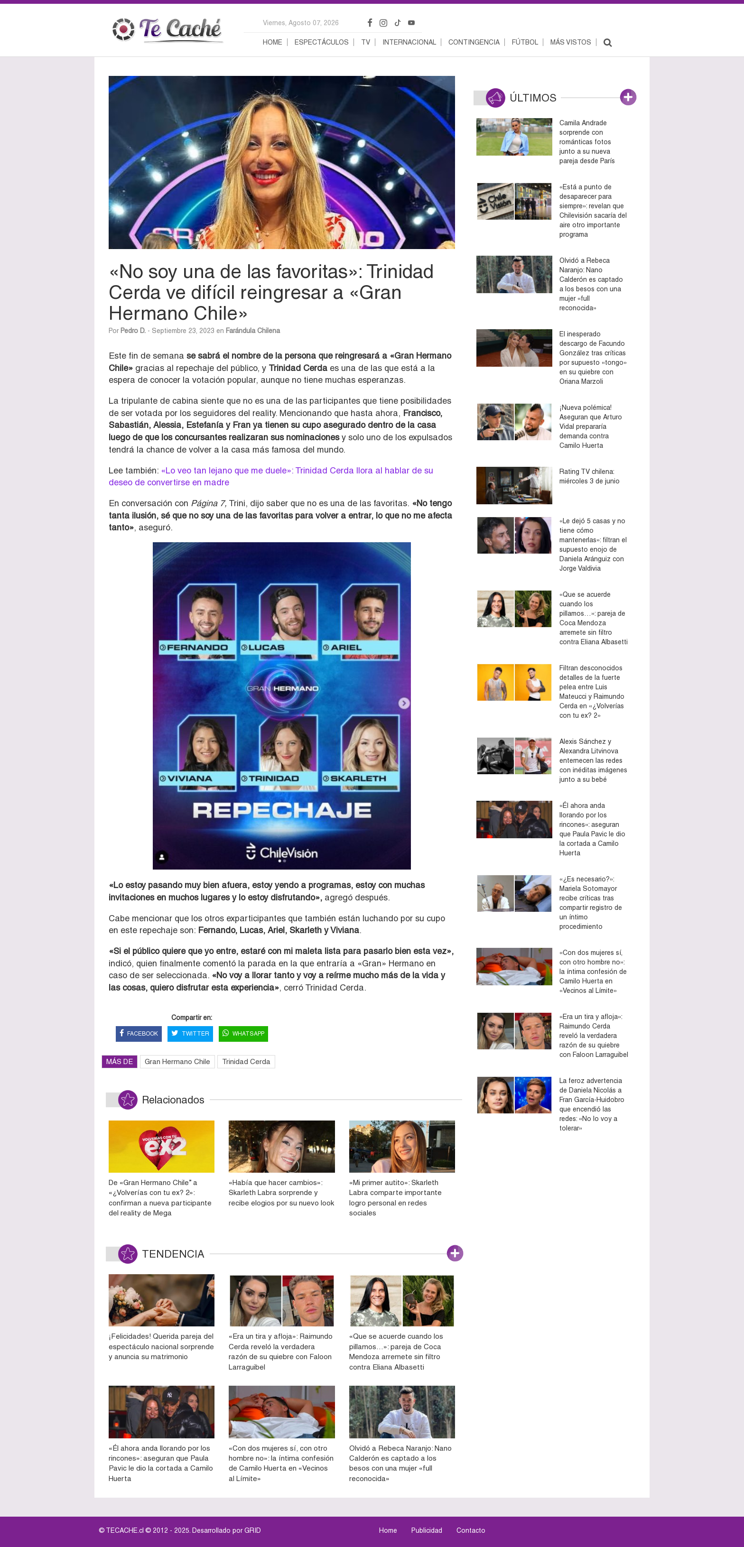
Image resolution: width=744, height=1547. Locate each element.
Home (272, 42)
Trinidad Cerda (246, 1061)
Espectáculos (322, 42)
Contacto (470, 1530)
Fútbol (525, 42)
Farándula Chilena (253, 330)
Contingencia (474, 42)
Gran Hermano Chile (177, 1061)
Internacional (409, 42)
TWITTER (190, 1034)
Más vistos (570, 42)
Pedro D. (133, 330)
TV (365, 42)
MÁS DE (119, 1061)
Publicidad (426, 1530)
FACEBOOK (139, 1034)
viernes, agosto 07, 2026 (301, 23)
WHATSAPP (243, 1034)
